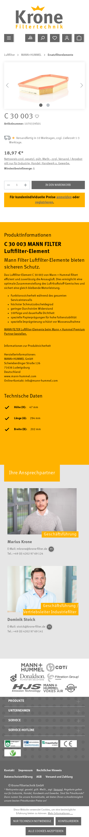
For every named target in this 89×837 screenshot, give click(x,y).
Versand (58, 789)
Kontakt (9, 770)
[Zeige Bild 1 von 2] (41, 105)
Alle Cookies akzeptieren (45, 831)
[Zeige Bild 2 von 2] (48, 105)
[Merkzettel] (55, 38)
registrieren (44, 202)
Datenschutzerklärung (18, 776)
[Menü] (9, 38)
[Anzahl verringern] (8, 185)
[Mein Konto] (67, 38)
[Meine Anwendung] (30, 38)
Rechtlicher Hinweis (49, 770)
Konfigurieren (68, 821)
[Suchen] (43, 38)
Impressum (25, 770)
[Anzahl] (17, 185)
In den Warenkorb (58, 185)
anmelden (64, 197)
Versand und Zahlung (59, 776)
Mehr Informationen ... (60, 813)
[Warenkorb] (79, 38)
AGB (39, 776)
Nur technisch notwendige (32, 821)
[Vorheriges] (7, 85)
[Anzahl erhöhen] (25, 185)
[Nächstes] (82, 85)
